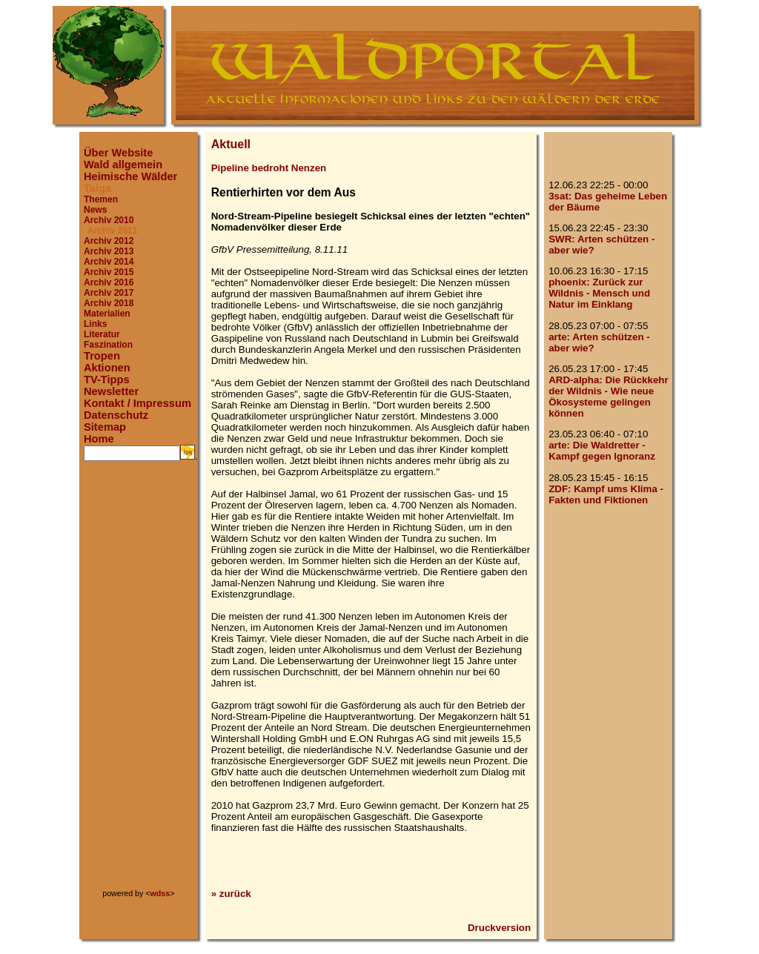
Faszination (108, 344)
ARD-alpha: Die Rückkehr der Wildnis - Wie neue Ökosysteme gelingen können (608, 396)
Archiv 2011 (112, 230)
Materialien (107, 313)
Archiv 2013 (108, 251)
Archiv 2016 (108, 282)
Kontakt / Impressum (137, 403)
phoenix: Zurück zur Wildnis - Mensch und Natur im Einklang (599, 293)
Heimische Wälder (130, 176)
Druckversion (499, 927)
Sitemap (105, 427)
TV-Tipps (107, 379)
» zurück (231, 893)
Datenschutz (116, 415)
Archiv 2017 (108, 293)
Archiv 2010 (108, 220)
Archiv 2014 (108, 261)
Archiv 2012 (108, 241)
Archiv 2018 (108, 303)
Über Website (118, 153)
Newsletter (111, 391)
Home (99, 439)
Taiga (97, 188)
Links (95, 324)
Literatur (102, 334)
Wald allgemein (123, 164)
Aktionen (107, 368)
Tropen (102, 356)
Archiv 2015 (108, 272)
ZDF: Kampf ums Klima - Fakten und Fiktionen (605, 494)
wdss (160, 893)
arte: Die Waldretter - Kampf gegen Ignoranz (601, 451)
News (95, 210)
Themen (101, 199)
